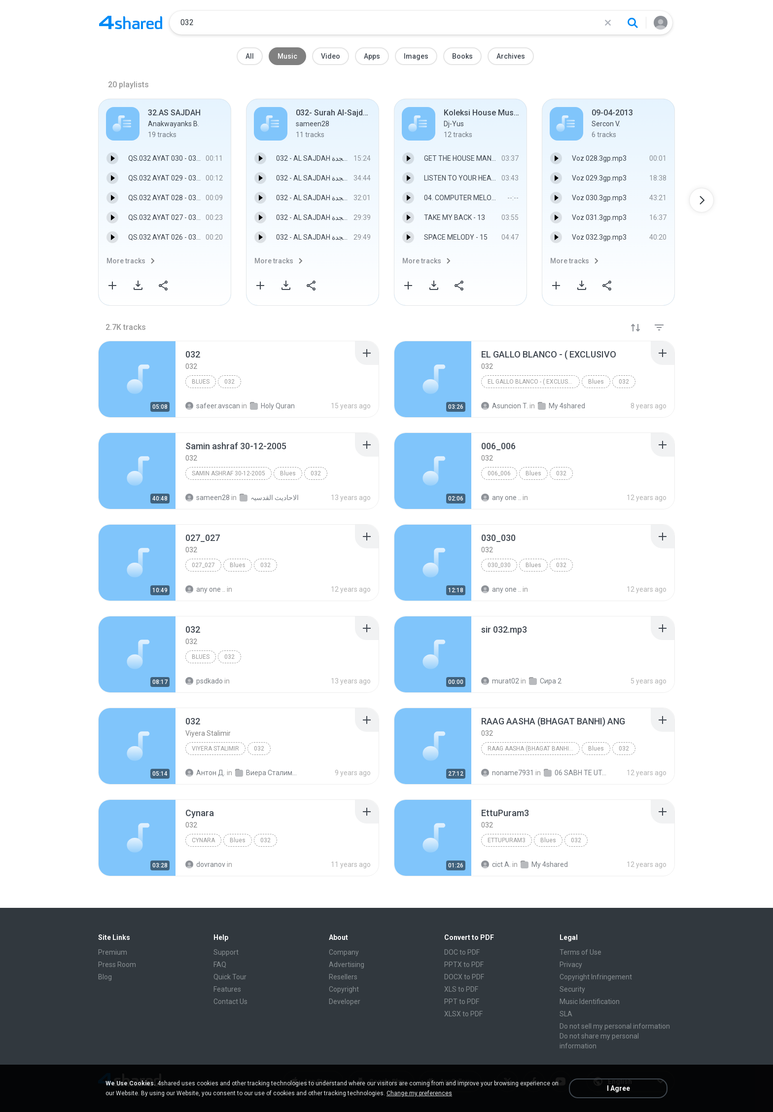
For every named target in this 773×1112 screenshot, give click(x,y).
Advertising (346, 965)
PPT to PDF (461, 1001)
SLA (566, 1014)
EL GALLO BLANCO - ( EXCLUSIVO (533, 381)
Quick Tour (229, 977)
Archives (510, 56)
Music (287, 56)
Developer (344, 1001)
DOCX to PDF (464, 977)
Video (330, 56)
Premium (112, 952)
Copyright (344, 989)
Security (572, 989)
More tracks (125, 261)
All (250, 56)
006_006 (499, 473)
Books (462, 56)
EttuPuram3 (507, 840)
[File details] (137, 379)
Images (416, 56)
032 (229, 381)
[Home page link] (130, 23)
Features (227, 989)
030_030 (499, 565)
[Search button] (632, 23)
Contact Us (230, 1001)
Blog (105, 977)
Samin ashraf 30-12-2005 (228, 473)
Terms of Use (580, 952)
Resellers (343, 977)
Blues (201, 381)
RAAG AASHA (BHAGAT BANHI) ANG (534, 748)
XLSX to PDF (463, 1014)
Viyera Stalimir (215, 748)
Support (226, 952)
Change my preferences (419, 1093)
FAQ (219, 965)
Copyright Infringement (596, 977)
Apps (372, 56)
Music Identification (590, 1001)
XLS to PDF (461, 989)
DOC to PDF (462, 952)
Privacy (571, 965)
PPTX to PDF (464, 965)
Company (344, 952)
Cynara (203, 840)
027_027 (203, 565)
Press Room (117, 965)
